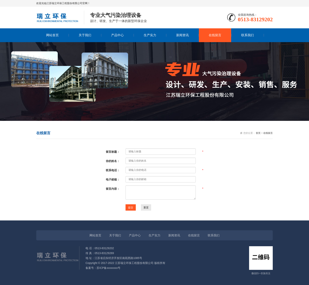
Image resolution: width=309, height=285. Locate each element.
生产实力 (150, 35)
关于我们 (85, 35)
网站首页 (52, 35)
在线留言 (215, 35)
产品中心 (117, 35)
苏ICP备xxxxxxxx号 (108, 267)
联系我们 (247, 35)
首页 (258, 133)
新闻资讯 (182, 35)
